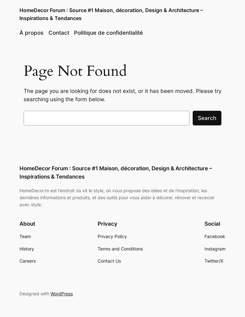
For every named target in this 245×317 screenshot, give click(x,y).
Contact (58, 33)
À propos (31, 33)
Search (207, 118)
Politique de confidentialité (108, 33)
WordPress (61, 293)
